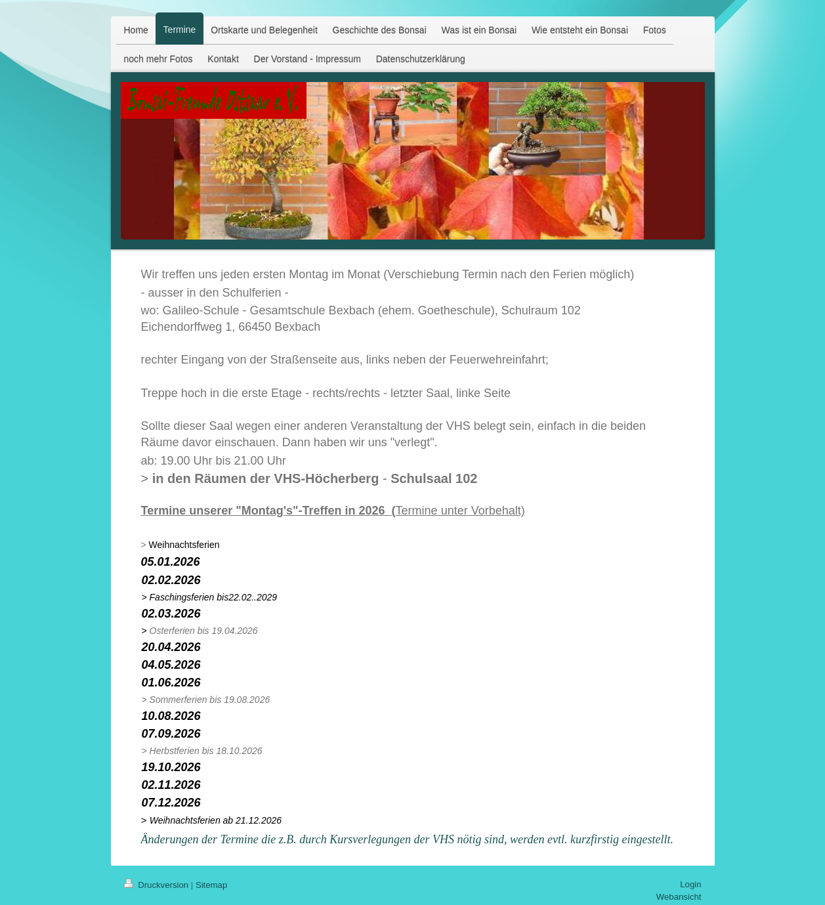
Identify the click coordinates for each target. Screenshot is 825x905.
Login (690, 884)
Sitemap (211, 885)
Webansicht (679, 897)
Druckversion (157, 885)
